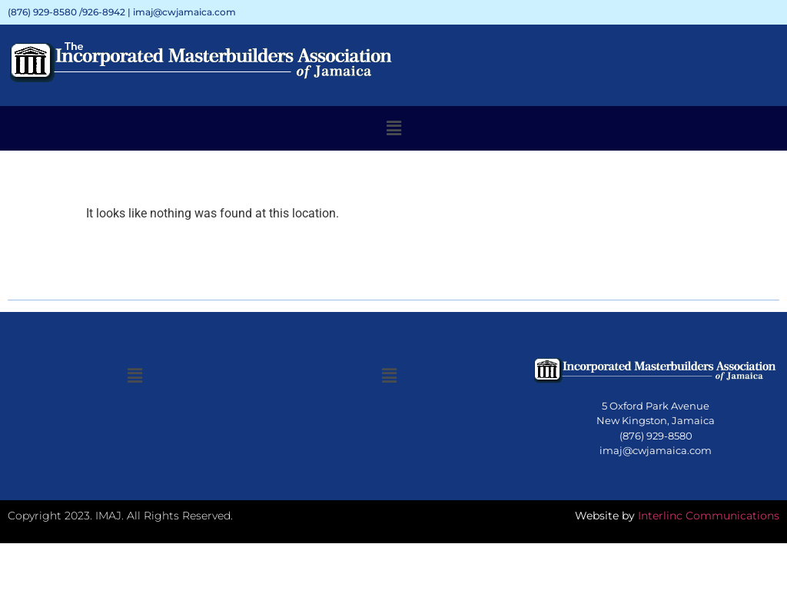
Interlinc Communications (708, 515)
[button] (393, 128)
